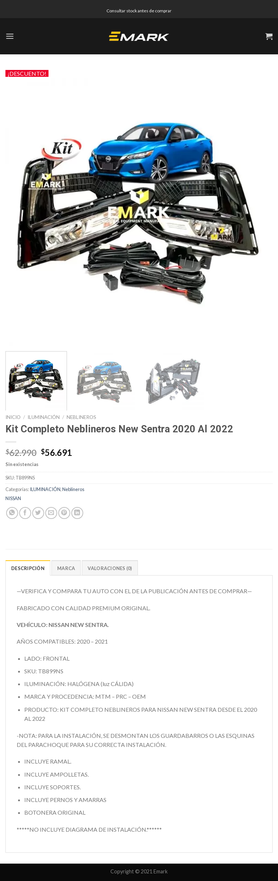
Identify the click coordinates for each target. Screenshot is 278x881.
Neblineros (81, 417)
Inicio (13, 417)
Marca (66, 568)
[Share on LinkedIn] (77, 513)
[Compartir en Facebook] (25, 513)
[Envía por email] (51, 513)
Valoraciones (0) (110, 568)
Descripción (28, 568)
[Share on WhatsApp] (12, 513)
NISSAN (13, 498)
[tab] (27, 567)
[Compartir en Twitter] (38, 513)
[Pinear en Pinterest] (64, 513)
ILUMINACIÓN (44, 417)
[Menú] (9, 36)
